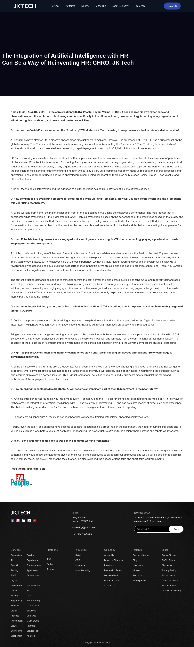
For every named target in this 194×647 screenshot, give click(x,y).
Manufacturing (82, 570)
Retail (78, 555)
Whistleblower (169, 585)
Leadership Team (113, 570)
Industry (85, 5)
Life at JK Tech (111, 580)
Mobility (15, 595)
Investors (109, 565)
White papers (139, 580)
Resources (139, 5)
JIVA (49, 559)
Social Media (168, 575)
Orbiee (50, 564)
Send (176, 529)
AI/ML (14, 575)
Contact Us (172, 6)
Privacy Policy (169, 570)
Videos (136, 570)
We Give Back (111, 575)
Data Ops (31, 615)
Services (55, 5)
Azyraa (50, 569)
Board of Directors (113, 560)
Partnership (100, 5)
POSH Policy (168, 560)
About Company (120, 5)
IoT (28, 590)
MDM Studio (33, 620)
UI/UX (14, 590)
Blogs (136, 560)
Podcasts (137, 575)
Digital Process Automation (17, 615)
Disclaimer (167, 565)
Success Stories (141, 555)
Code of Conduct (170, 580)
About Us (109, 555)
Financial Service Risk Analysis (33, 630)
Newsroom (138, 565)
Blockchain (16, 635)
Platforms (70, 5)
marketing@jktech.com (83, 527)
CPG (77, 560)
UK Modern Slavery (172, 590)
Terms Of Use (169, 555)
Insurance (80, 565)
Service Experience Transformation (34, 560)
